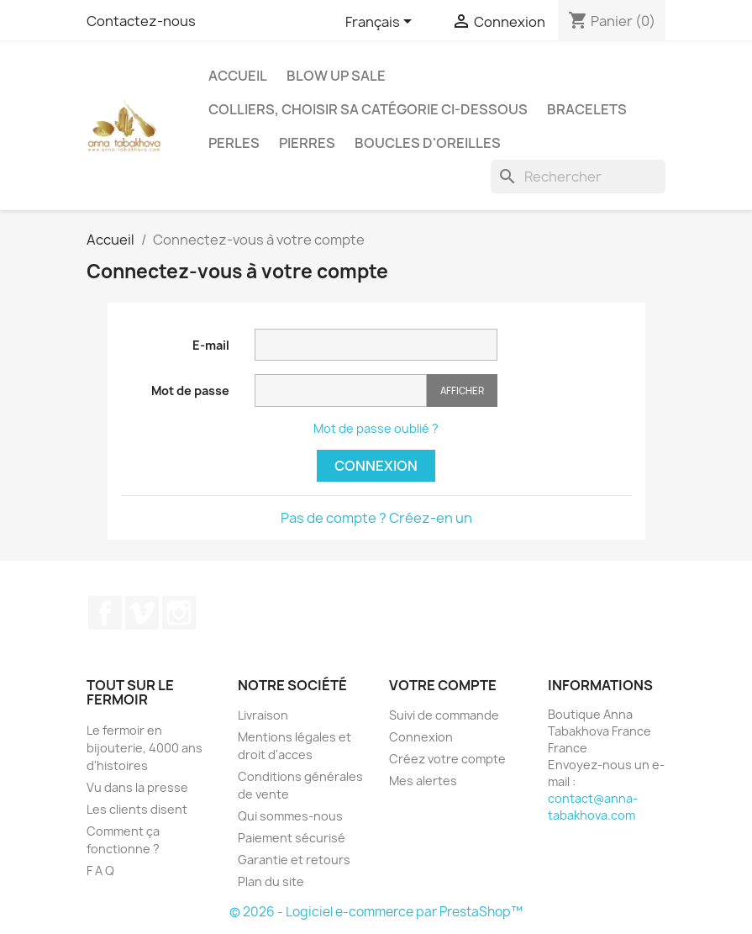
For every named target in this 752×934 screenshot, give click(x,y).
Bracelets (587, 109)
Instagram (179, 613)
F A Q (100, 871)
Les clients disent (137, 809)
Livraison (263, 715)
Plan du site (271, 881)
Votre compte (443, 685)
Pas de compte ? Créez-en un (376, 518)
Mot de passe (190, 390)
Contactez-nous (141, 21)
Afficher (462, 390)
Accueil (237, 75)
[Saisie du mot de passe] (341, 390)
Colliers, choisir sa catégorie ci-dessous (368, 109)
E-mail (210, 345)
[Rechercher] (578, 176)
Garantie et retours (294, 860)
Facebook (105, 613)
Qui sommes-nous (290, 816)
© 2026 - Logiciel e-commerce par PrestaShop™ (376, 912)
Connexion (376, 465)
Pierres (307, 143)
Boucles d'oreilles (428, 143)
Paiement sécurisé (291, 838)
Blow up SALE (336, 75)
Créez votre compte (447, 759)
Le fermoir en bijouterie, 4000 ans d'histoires (144, 747)
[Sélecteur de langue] (381, 23)
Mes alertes (423, 781)
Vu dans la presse (137, 787)
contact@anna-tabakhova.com (593, 806)
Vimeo (142, 613)
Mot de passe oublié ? (376, 428)
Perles (234, 143)
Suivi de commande (444, 715)
